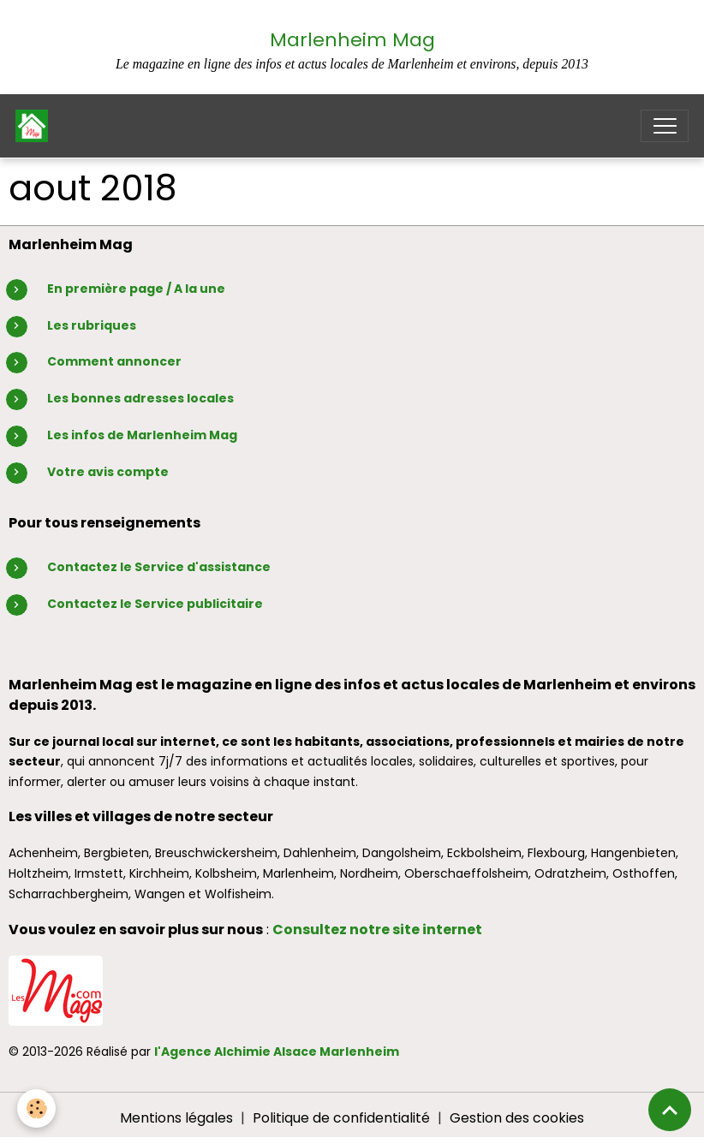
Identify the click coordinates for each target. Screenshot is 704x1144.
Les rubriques (91, 325)
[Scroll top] (669, 1109)
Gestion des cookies (517, 1118)
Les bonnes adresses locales (140, 398)
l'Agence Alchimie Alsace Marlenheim (276, 1051)
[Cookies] (36, 1108)
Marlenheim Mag (352, 40)
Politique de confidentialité (341, 1118)
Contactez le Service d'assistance (159, 566)
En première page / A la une (136, 288)
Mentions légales (176, 1118)
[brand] (35, 126)
